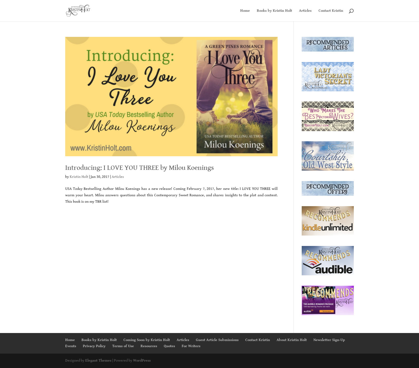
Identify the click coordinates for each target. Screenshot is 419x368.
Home (245, 11)
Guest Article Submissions (217, 340)
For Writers (191, 346)
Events (70, 346)
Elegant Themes (98, 360)
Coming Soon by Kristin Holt (146, 340)
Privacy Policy (94, 346)
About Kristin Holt (292, 340)
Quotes (169, 346)
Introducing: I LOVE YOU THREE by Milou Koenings (139, 168)
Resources (149, 346)
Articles (305, 11)
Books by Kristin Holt (274, 11)
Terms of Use (123, 346)
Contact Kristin (331, 11)
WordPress (142, 360)
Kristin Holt (79, 177)
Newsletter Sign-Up (329, 340)
